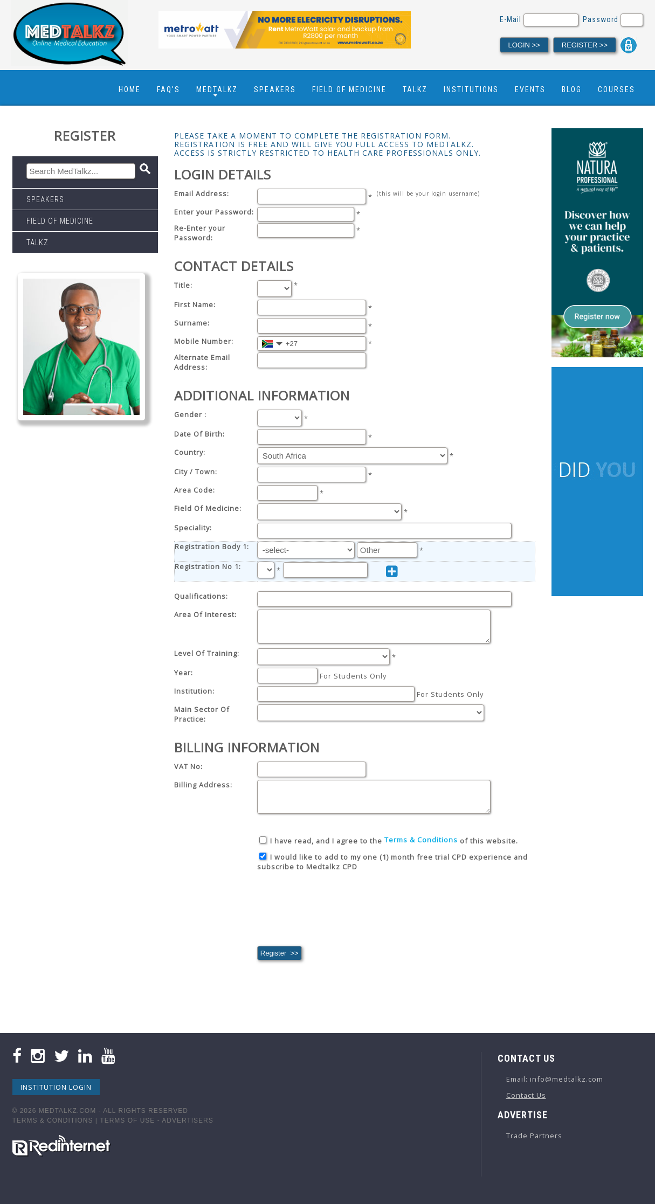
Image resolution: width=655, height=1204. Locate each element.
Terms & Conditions (52, 1130)
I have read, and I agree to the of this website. (388, 850)
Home (130, 89)
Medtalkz (217, 89)
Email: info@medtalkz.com (554, 1089)
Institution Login (56, 1097)
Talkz (415, 89)
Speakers (275, 89)
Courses (616, 89)
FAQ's (168, 89)
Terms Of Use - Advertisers (156, 1130)
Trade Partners (534, 1145)
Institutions (471, 89)
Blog (572, 89)
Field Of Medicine (349, 89)
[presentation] (339, 918)
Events (530, 89)
